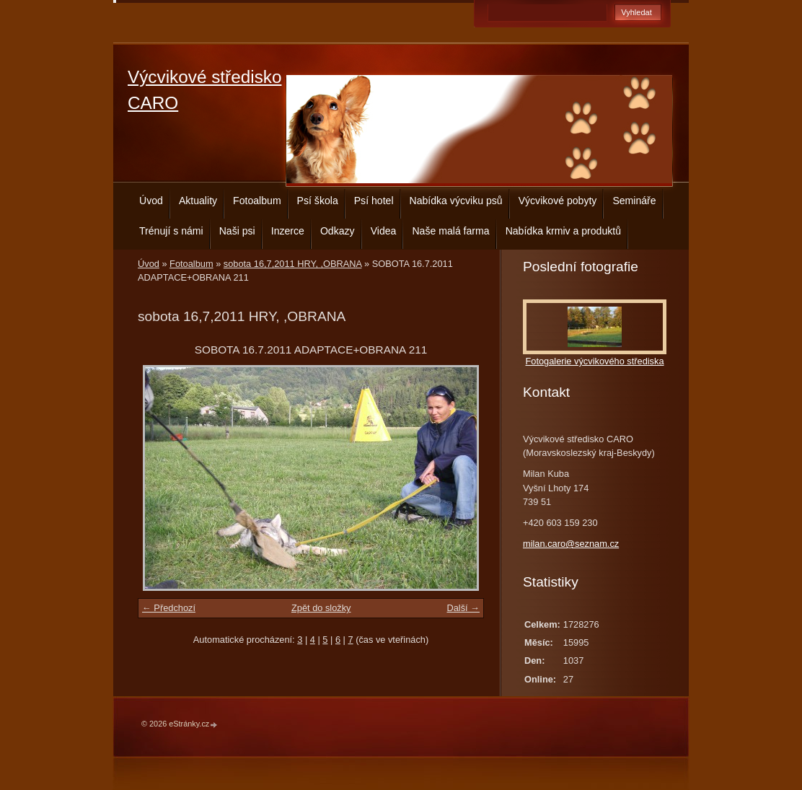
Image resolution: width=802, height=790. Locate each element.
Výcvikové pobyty (558, 200)
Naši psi (237, 231)
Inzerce (287, 231)
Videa (384, 231)
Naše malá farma (450, 231)
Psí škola (317, 200)
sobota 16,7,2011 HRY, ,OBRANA (293, 263)
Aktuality (198, 200)
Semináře (634, 200)
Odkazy (337, 231)
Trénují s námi (171, 231)
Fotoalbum (257, 200)
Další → (463, 607)
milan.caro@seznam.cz (571, 543)
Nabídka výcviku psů (456, 200)
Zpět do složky (321, 607)
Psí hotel (374, 200)
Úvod (151, 200)
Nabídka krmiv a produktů (563, 231)
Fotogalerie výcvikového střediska (594, 361)
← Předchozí (168, 607)
